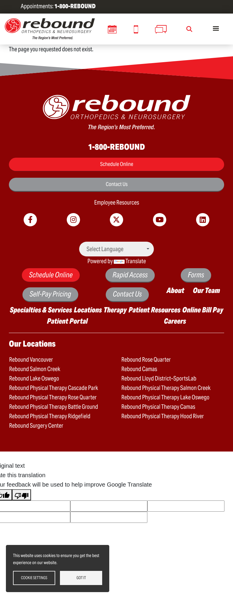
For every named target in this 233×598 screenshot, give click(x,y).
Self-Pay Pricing (50, 294)
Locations (88, 309)
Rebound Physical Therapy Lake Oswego (165, 397)
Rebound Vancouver (31, 359)
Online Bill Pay (202, 309)
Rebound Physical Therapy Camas (158, 407)
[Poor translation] (21, 494)
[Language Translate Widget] (116, 249)
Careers (175, 321)
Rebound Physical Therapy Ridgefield (49, 416)
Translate (130, 261)
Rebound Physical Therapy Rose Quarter (53, 397)
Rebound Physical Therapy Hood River (162, 416)
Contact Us (117, 184)
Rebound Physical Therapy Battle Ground (53, 407)
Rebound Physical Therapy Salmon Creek (166, 388)
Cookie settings (34, 577)
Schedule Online (116, 164)
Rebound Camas (139, 369)
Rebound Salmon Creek (34, 369)
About (175, 290)
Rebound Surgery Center (36, 425)
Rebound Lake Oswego (34, 378)
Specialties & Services (41, 309)
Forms (196, 274)
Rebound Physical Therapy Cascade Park (53, 388)
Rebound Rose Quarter (146, 359)
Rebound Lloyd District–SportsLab (158, 378)
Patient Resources (154, 309)
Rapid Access (130, 274)
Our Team (206, 290)
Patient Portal (67, 321)
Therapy (115, 309)
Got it (81, 577)
